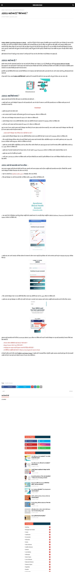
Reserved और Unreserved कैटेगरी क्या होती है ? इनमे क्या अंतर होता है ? (40, 483)
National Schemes (37, 562)
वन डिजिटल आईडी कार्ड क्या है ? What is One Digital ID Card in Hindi (22, 350)
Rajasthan (37, 566)
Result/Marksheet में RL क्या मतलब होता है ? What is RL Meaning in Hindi (40, 477)
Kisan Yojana (37, 557)
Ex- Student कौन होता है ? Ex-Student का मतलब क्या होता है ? (40, 490)
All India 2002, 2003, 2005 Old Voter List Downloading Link (40, 510)
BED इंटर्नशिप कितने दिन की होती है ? (38, 515)
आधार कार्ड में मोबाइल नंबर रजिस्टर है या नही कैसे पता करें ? (18, 133)
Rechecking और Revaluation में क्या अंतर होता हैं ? (40, 503)
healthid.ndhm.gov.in (18, 174)
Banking (37, 527)
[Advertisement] (37, 31)
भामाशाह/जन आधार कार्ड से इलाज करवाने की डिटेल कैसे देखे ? (19, 347)
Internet (37, 549)
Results (37, 569)
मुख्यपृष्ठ (3, 10)
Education (37, 539)
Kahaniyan (37, 554)
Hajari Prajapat (6, 16)
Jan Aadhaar (37, 552)
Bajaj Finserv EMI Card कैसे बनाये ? (13, 345)
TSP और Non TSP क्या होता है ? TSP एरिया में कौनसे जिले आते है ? (40, 457)
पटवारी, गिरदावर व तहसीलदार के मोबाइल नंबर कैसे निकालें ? (40, 470)
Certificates (37, 534)
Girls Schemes (37, 544)
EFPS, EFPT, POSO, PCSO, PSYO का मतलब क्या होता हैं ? (40, 496)
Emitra (37, 542)
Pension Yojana (37, 564)
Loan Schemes (37, 559)
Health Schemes (8, 10)
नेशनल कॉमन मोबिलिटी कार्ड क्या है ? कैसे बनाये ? (15, 343)
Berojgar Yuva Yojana (37, 529)
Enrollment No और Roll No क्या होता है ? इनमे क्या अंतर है (40, 463)
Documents (37, 537)
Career (37, 532)
